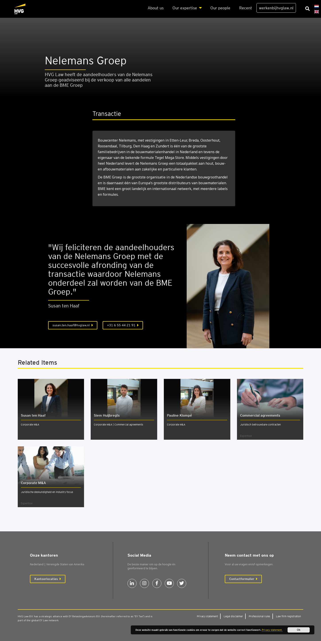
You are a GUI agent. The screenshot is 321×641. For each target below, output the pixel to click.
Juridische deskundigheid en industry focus (47, 492)
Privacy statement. (272, 629)
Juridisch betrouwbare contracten (260, 424)
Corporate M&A (30, 424)
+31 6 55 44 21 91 (121, 325)
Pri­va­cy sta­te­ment (207, 616)
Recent (245, 8)
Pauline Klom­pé (179, 415)
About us (156, 8)
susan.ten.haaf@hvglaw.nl (71, 325)
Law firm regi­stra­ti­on (288, 616)
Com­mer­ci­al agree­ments (260, 415)
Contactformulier (241, 579)
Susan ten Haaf (33, 415)
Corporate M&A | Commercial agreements (118, 424)
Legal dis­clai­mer (233, 616)
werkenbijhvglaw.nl (276, 8)
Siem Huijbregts (107, 415)
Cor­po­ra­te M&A (33, 483)
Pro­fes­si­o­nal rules (259, 616)
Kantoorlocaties (46, 579)
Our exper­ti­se (184, 8)
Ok (298, 629)
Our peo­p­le (220, 8)
